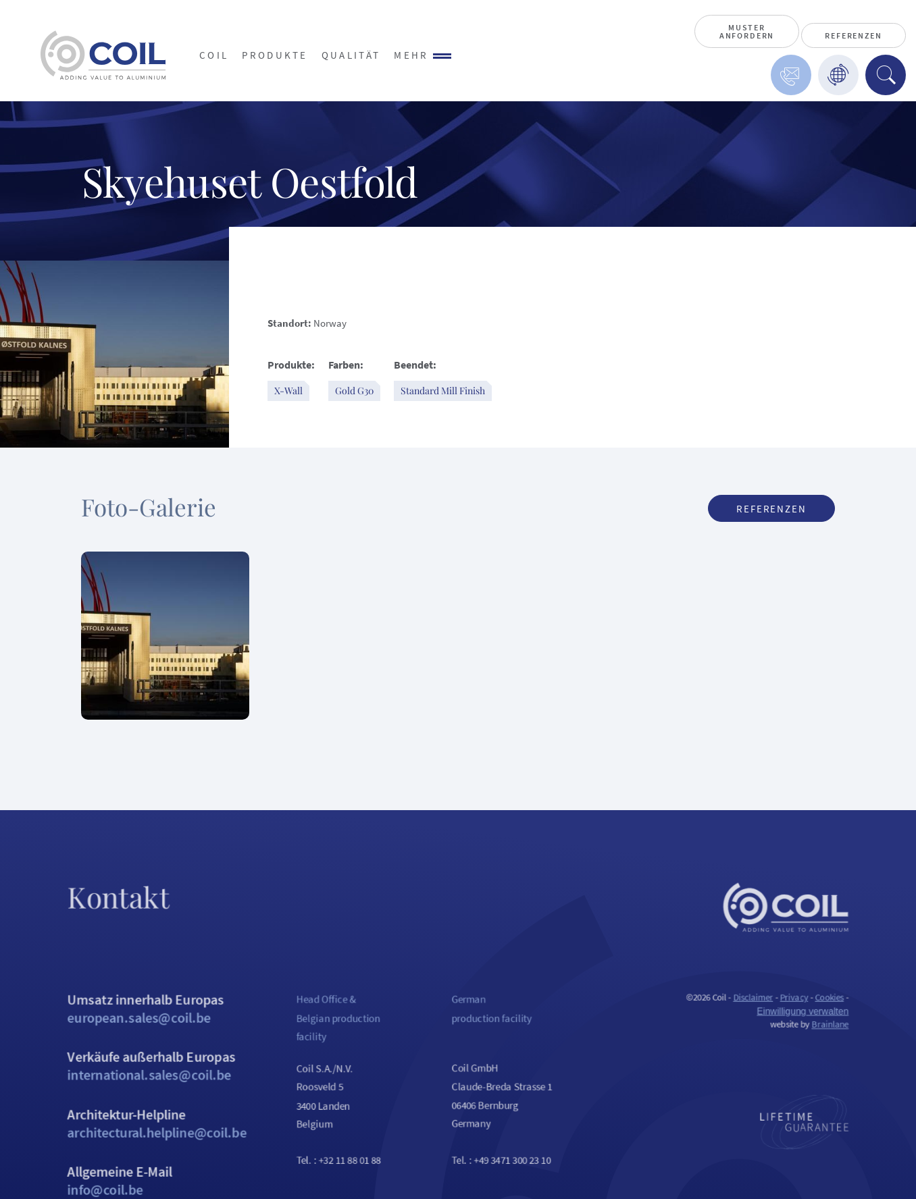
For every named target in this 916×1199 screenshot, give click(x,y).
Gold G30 (354, 390)
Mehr (422, 55)
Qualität (351, 55)
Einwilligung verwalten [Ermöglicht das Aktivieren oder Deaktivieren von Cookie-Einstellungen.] (825, 1028)
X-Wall (288, 390)
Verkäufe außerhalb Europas (137, 1087)
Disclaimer (772, 1013)
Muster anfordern (746, 31)
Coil (213, 55)
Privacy (816, 1013)
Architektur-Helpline (137, 1148)
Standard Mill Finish (443, 390)
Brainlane (855, 1042)
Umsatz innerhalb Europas (137, 1026)
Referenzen (853, 35)
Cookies (853, 1013)
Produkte (275, 55)
